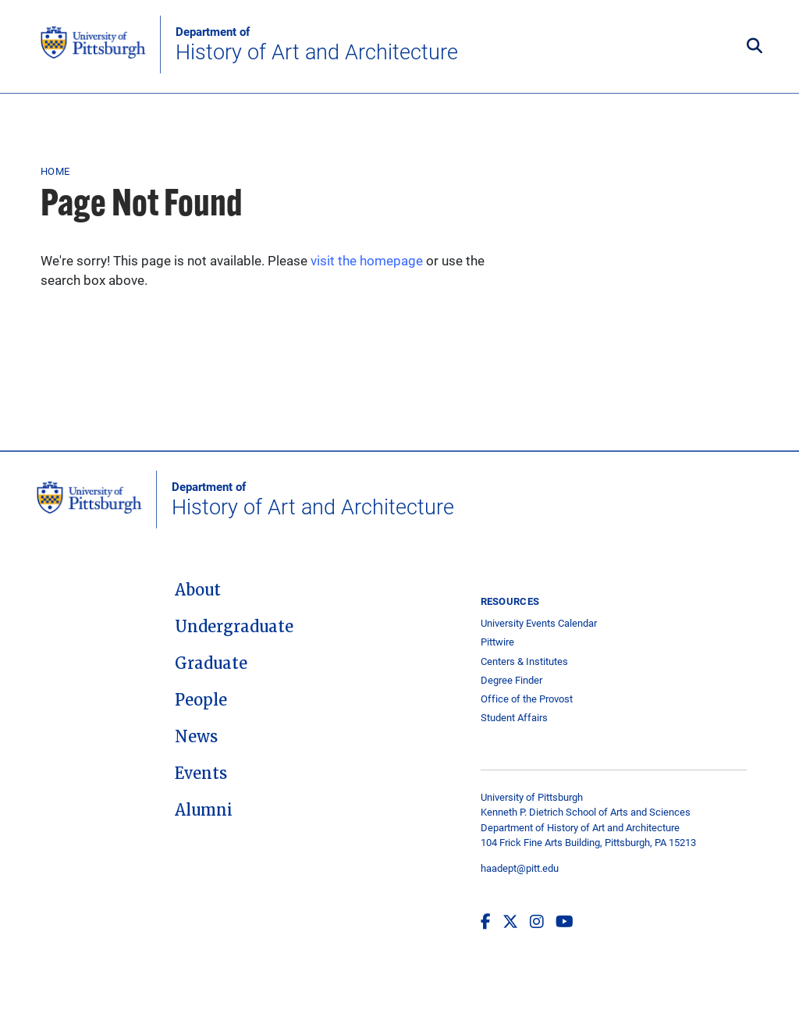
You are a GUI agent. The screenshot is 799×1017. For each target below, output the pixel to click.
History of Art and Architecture (317, 44)
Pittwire (497, 642)
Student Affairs (514, 717)
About (198, 590)
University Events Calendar (539, 623)
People (201, 700)
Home (55, 171)
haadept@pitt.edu (520, 868)
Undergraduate (234, 627)
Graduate (211, 663)
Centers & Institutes (524, 661)
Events (201, 773)
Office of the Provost (527, 699)
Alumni (204, 810)
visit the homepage (367, 260)
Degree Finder (511, 680)
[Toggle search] (754, 47)
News (196, 737)
